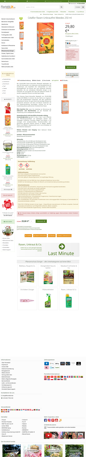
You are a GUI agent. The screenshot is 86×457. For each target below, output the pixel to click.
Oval (4, 93)
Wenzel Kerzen (26, 434)
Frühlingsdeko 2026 (6, 35)
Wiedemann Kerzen (7, 436)
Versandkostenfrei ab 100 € (12, 1)
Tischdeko (5, 245)
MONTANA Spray (6, 428)
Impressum (5, 364)
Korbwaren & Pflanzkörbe (8, 45)
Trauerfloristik (5, 64)
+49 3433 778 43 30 (8, 398)
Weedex (52, 235)
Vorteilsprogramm (7, 385)
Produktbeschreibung (24, 80)
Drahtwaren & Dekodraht (8, 29)
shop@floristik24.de (8, 395)
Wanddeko (5, 243)
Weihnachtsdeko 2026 (7, 66)
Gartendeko (5, 247)
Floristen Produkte (7, 422)
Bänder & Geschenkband (8, 19)
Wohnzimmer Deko (7, 240)
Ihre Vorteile (46, 80)
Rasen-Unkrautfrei (40, 235)
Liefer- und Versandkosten (9, 383)
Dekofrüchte (4, 24)
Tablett (4, 88)
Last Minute (80, 11)
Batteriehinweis (6, 377)
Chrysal (4, 420)
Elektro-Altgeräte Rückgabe (9, 379)
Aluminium (5, 84)
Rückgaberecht (6, 371)
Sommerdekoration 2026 (38, 11)
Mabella (24, 426)
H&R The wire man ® (7, 424)
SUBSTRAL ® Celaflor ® (28, 432)
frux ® (24, 422)
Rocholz (24, 428)
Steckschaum (4, 61)
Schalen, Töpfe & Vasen (7, 53)
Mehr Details (36, 80)
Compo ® (24, 420)
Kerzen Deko (6, 238)
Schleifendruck (6, 430)
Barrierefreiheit (6, 381)
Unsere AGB (5, 366)
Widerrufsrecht (6, 373)
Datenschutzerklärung (8, 369)
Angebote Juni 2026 (52, 11)
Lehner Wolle (5, 426)
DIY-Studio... (64, 80)
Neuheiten (71, 11)
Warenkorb (73, 3)
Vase (4, 90)
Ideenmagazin (6, 250)
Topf (3, 86)
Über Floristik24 (6, 362)
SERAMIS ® (25, 430)
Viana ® (4, 434)
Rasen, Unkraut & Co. (59, 14)
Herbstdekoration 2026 (7, 37)
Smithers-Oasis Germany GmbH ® (11, 432)
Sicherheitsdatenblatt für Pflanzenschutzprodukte (28, 228)
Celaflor (28, 235)
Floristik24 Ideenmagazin (8, 389)
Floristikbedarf (5, 32)
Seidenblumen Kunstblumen (8, 56)
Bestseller (63, 11)
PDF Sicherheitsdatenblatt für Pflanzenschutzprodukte (29, 229)
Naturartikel (4, 48)
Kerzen (3, 43)
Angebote (55, 80)
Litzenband (5, 81)
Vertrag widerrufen (7, 375)
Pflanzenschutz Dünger (48, 14)
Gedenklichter (6, 79)
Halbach (24, 424)
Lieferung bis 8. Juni (33, 1)
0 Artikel (78, 7)
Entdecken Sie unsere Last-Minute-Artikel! (7, 214)
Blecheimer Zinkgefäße (7, 21)
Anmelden (81, 3)
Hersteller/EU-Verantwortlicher (24, 226)
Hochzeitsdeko (5, 40)
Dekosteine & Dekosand (7, 27)
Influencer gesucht (7, 387)
